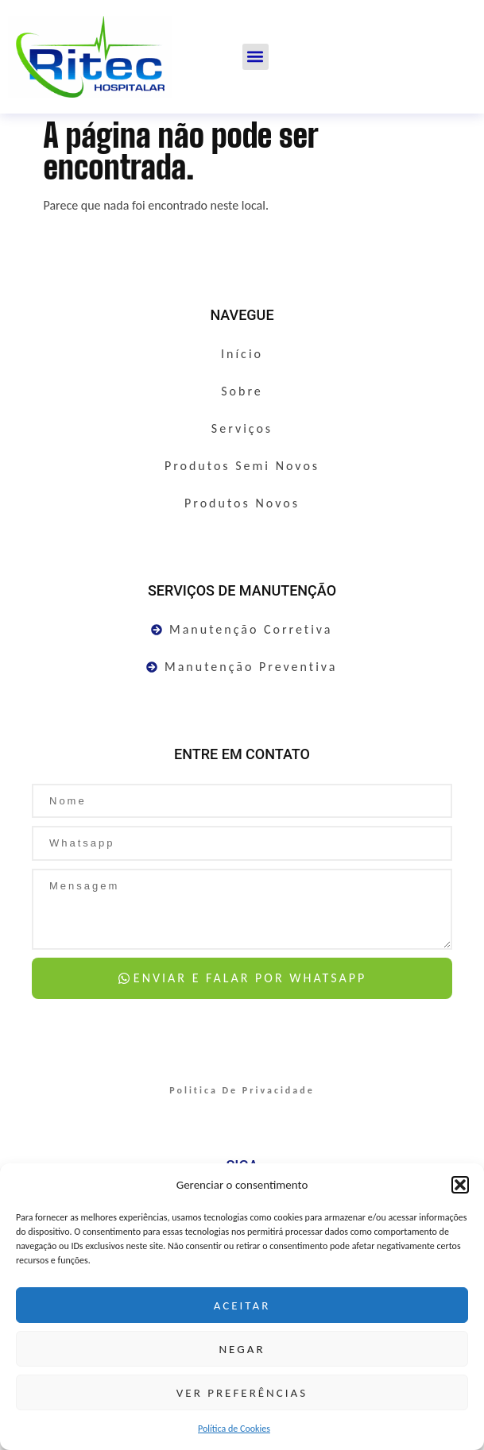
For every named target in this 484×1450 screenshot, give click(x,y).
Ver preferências (242, 1393)
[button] (460, 1185)
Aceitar (242, 1305)
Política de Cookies (234, 1428)
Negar (242, 1349)
